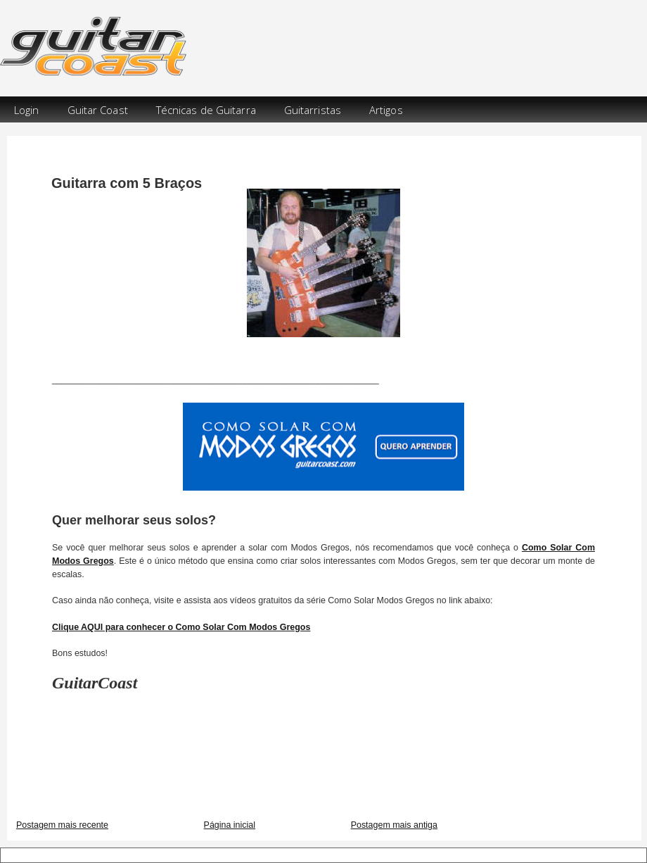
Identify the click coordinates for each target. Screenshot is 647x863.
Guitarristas (312, 110)
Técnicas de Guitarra (206, 110)
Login (26, 110)
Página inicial (229, 825)
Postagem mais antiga (394, 825)
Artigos (386, 110)
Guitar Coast (98, 110)
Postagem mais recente (62, 825)
